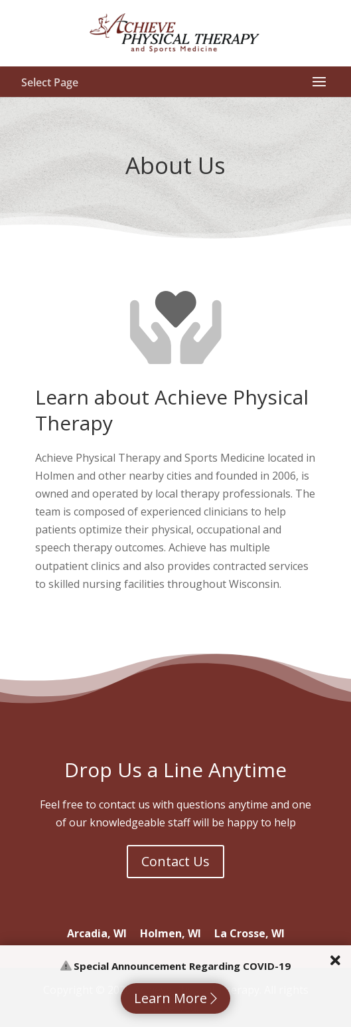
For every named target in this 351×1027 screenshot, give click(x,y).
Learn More (175, 998)
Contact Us (175, 861)
